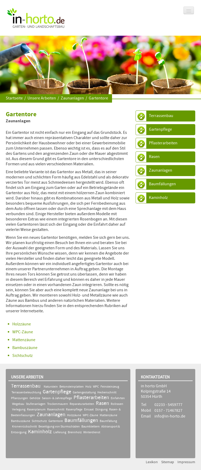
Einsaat (89, 410)
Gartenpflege (160, 129)
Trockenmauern (57, 404)
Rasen (154, 157)
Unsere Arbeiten (41, 98)
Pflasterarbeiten (163, 143)
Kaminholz (158, 197)
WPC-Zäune (22, 332)
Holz (88, 387)
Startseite (14, 98)
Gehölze (35, 398)
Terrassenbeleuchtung (27, 392)
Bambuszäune (20, 421)
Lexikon (152, 462)
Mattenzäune (108, 415)
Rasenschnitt (55, 410)
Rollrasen (117, 404)
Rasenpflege (74, 410)
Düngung (101, 410)
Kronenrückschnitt (24, 427)
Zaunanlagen (72, 98)
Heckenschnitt (106, 392)
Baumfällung (108, 421)
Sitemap (167, 462)
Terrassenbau (161, 116)
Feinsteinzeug (109, 387)
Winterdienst (91, 432)
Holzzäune (74, 415)
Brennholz (75, 432)
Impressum (186, 462)
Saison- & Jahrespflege (57, 398)
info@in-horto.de (169, 416)
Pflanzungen (19, 398)
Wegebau (18, 404)
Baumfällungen (162, 184)
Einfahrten (118, 398)
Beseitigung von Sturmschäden (59, 427)
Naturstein (51, 387)
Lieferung (59, 432)
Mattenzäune (23, 340)
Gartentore (98, 98)
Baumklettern (90, 427)
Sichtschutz (22, 355)
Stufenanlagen (36, 404)
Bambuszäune (24, 348)
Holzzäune (21, 324)
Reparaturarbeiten (82, 404)
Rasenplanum (36, 410)
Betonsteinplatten (71, 387)
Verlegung (18, 410)
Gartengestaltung (84, 392)
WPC (96, 387)
